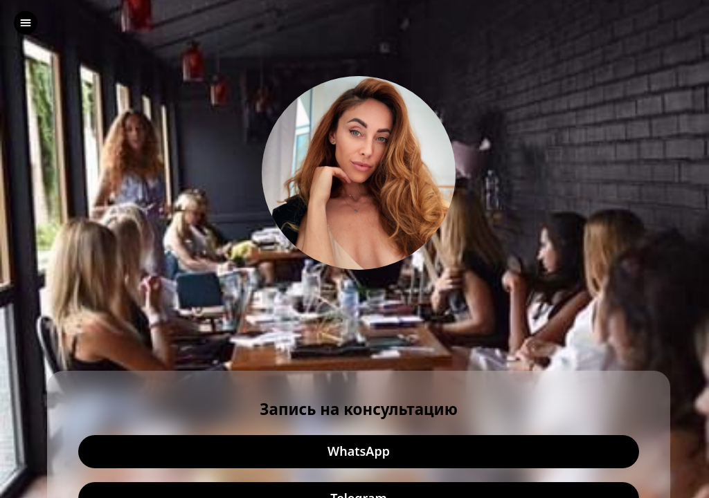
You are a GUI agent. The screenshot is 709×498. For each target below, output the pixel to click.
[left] (25, 23)
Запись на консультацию (358, 409)
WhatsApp (358, 451)
